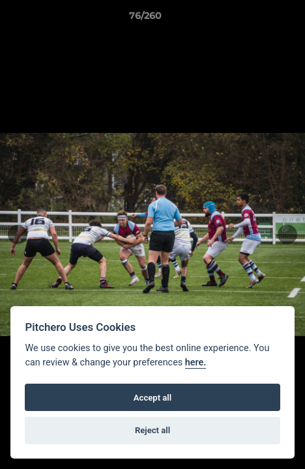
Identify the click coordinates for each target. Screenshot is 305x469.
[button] (258, 19)
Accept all (152, 398)
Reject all (152, 430)
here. (196, 362)
